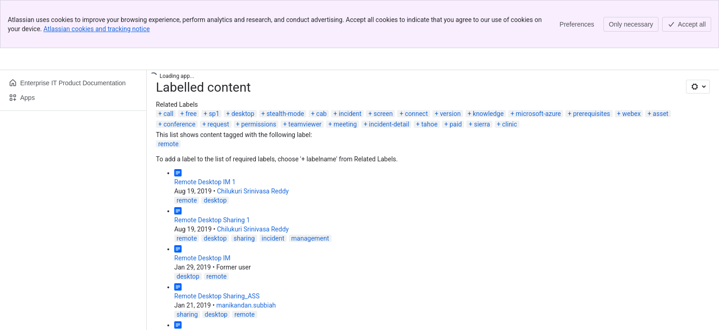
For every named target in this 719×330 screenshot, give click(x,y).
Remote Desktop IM (202, 258)
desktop (243, 113)
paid (455, 124)
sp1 (214, 113)
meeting (345, 124)
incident (350, 113)
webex (631, 113)
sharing (243, 238)
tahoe (429, 124)
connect (416, 113)
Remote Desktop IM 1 (205, 182)
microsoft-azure (538, 113)
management (310, 238)
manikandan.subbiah (246, 305)
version (450, 113)
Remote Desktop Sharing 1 (212, 220)
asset (661, 113)
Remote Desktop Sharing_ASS (217, 296)
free (191, 113)
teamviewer (304, 124)
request (218, 124)
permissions (259, 124)
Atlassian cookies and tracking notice (97, 29)
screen (383, 113)
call (168, 113)
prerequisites (591, 113)
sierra (482, 124)
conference (179, 124)
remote (168, 144)
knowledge (488, 113)
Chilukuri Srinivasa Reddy (252, 191)
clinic (509, 124)
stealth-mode (285, 113)
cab (321, 113)
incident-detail (389, 124)
